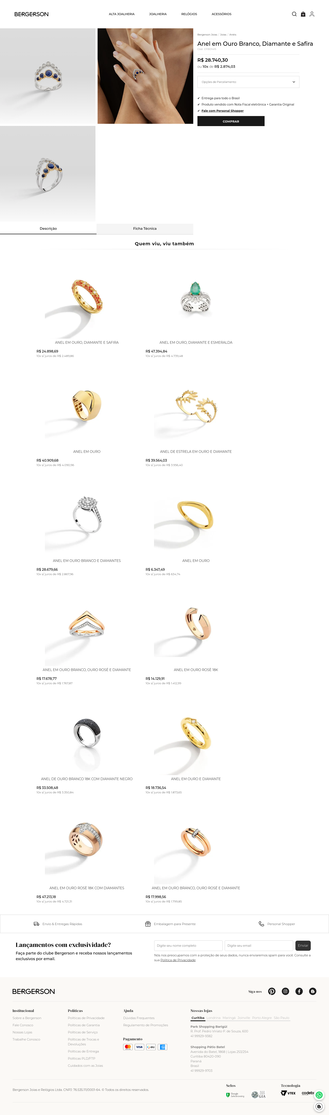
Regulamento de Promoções (145, 1025)
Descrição (48, 229)
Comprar (231, 121)
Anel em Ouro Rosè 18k (196, 670)
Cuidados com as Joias (85, 1066)
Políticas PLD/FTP (81, 1058)
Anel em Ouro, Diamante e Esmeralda (195, 343)
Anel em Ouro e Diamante (196, 779)
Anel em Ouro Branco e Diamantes (87, 561)
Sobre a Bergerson (27, 1018)
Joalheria (158, 14)
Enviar (303, 946)
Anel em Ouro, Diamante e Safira (87, 343)
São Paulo (281, 1018)
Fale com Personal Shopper (223, 111)
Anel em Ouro (87, 452)
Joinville (244, 1018)
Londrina (213, 1018)
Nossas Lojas (22, 1032)
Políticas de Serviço (83, 1032)
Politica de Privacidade (178, 960)
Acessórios (221, 14)
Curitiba (198, 1018)
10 (206, 66)
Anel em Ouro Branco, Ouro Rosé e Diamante (87, 670)
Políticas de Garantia (84, 1025)
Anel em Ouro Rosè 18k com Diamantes (87, 888)
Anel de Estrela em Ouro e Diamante (196, 452)
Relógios (189, 14)
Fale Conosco (23, 1025)
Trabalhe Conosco (26, 1039)
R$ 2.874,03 (224, 66)
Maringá (229, 1018)
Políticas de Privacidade (86, 1018)
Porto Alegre (262, 1018)
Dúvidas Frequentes (138, 1018)
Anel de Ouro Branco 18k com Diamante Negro (87, 779)
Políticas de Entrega (83, 1051)
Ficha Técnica (145, 229)
